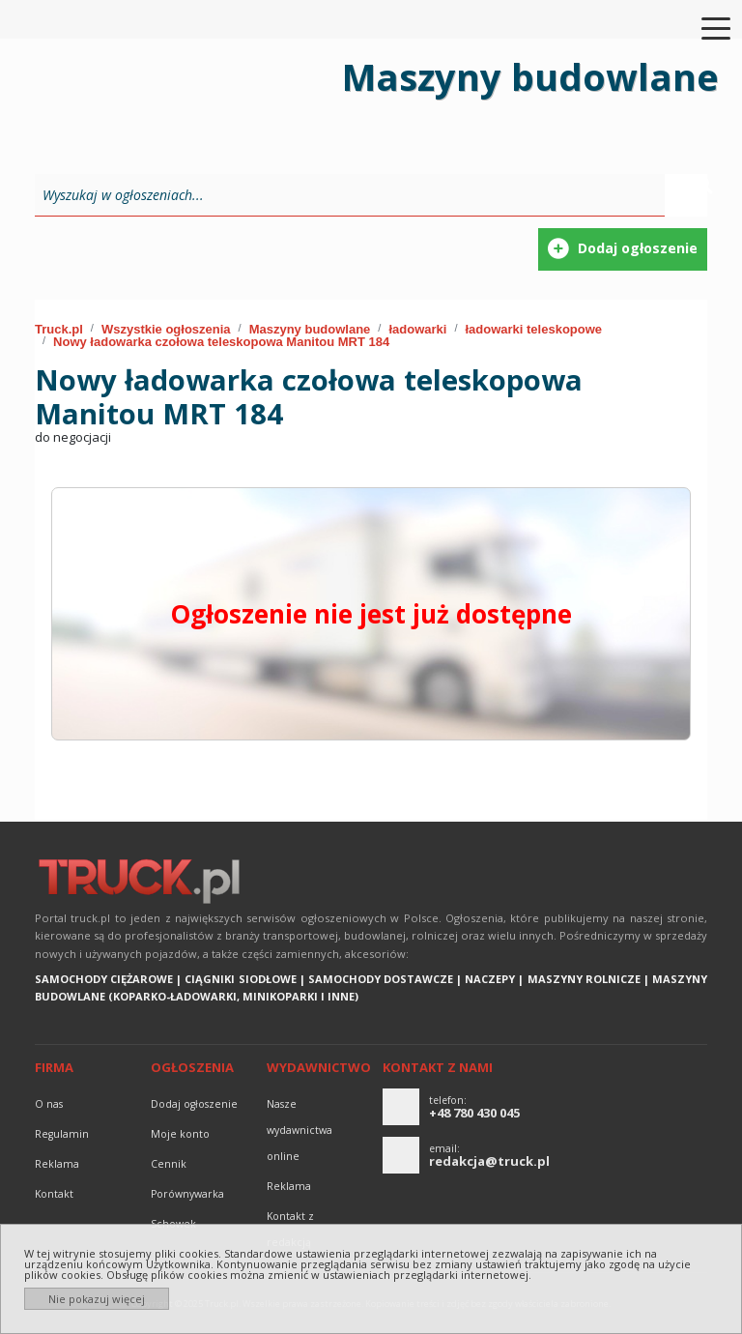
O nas (49, 1104)
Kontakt (54, 1194)
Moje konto (180, 1134)
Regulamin (62, 1134)
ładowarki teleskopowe (533, 329)
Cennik (168, 1164)
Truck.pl (59, 329)
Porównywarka (187, 1194)
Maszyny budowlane (310, 329)
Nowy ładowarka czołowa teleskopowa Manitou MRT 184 (221, 341)
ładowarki (417, 329)
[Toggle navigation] (704, 27)
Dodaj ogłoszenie (194, 1104)
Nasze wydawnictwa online (299, 1130)
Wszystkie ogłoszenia (166, 329)
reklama (57, 1164)
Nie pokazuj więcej (96, 1298)
